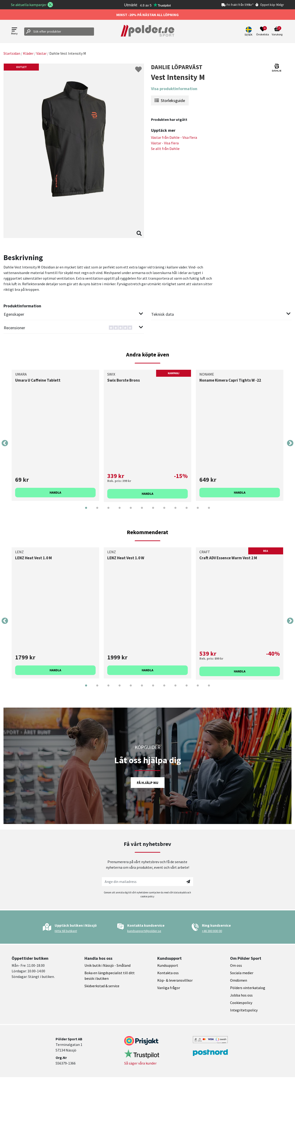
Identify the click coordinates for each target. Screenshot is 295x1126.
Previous (5, 443)
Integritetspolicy (244, 1010)
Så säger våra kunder (140, 1063)
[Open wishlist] (262, 31)
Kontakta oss (168, 972)
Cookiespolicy (241, 1002)
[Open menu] (14, 31)
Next (290, 443)
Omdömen (238, 980)
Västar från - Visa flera (174, 137)
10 (186, 511)
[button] (249, 31)
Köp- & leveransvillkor (175, 980)
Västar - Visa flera (165, 143)
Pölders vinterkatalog (247, 987)
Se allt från (165, 148)
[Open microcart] (277, 31)
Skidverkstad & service (101, 986)
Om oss (236, 965)
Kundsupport (167, 965)
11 (197, 511)
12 (209, 511)
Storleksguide (170, 100)
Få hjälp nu (147, 782)
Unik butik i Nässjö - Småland (107, 965)
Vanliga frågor (168, 987)
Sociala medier (241, 972)
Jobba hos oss (241, 995)
